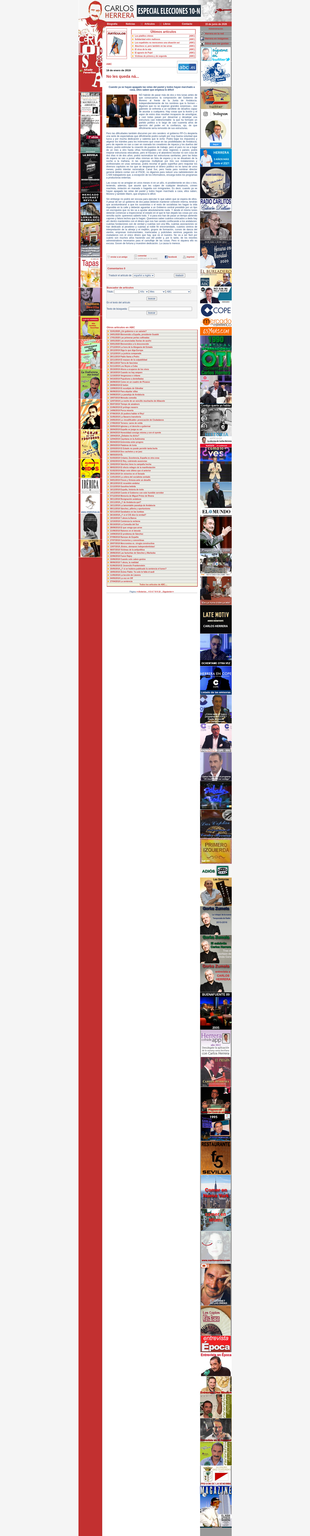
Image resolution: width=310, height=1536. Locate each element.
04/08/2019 (115, 395)
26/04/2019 (115, 429)
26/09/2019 (115, 382)
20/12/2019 (115, 350)
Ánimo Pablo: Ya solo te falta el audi (137, 572)
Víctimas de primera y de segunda (151, 56)
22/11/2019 (115, 360)
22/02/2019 (115, 461)
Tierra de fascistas (129, 363)
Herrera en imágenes (217, 38)
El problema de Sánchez (131, 534)
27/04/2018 (115, 581)
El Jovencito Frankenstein (132, 565)
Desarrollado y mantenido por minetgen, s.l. (153, 1533)
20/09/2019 (115, 385)
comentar (142, 256)
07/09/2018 (115, 537)
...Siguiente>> (167, 592)
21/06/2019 (115, 407)
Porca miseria (126, 410)
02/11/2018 (115, 512)
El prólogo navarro (129, 407)
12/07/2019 (115, 401)
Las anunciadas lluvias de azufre (135, 341)
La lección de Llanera (130, 575)
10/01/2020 (115, 341)
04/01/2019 (115, 480)
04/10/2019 (115, 379)
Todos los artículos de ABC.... (153, 584)
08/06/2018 (115, 562)
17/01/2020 (115, 338)
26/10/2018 (115, 515)
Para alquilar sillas (129, 391)
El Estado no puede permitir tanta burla (138, 448)
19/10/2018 (115, 518)
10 (159, 592)
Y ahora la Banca (128, 518)
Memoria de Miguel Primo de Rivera (137, 496)
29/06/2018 (115, 553)
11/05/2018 (115, 575)
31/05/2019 (115, 417)
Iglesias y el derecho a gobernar (135, 426)
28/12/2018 (115, 483)
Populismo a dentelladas (132, 379)
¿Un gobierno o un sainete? (133, 331)
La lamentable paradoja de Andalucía (137, 505)
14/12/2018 (115, 493)
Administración (216, 29)
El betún (124, 385)
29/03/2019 (115, 445)
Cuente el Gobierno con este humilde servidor (142, 493)
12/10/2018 (115, 521)
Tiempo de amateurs (130, 404)
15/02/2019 (115, 464)
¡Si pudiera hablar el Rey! (132, 414)
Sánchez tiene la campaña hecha (135, 464)
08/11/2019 (115, 363)
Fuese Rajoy (126, 556)
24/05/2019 (115, 420)
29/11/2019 (115, 357)
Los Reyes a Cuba (128, 366)
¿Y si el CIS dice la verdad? (133, 515)
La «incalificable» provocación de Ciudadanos (142, 420)
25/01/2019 (115, 474)
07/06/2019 (115, 414)
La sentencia (126, 581)
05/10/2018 (115, 524)
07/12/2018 (115, 496)
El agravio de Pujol (143, 53)
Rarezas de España (129, 537)
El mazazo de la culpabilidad (133, 360)
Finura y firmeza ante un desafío (135, 480)
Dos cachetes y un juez (131, 452)
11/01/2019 (115, 477)
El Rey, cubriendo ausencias (133, 461)
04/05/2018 (115, 578)
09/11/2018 (115, 509)
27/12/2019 (115, 347)
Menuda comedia (128, 398)
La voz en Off (126, 578)
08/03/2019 (115, 455)
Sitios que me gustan (217, 43)
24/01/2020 (115, 334)
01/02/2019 (115, 471)
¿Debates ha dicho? (129, 436)
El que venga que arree (131, 528)
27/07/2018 (115, 540)
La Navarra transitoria (130, 417)
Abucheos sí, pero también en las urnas (153, 46)
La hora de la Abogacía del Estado (136, 347)
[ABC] (192, 36)
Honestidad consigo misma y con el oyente (140, 433)
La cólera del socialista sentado (135, 477)
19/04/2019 (115, 436)
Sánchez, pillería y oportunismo (135, 509)
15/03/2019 (115, 452)
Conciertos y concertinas (132, 540)
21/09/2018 (115, 531)
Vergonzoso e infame (130, 376)
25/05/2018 (115, 569)
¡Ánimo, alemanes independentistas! (137, 547)
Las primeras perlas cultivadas (134, 338)
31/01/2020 (115, 331)
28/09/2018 (115, 528)
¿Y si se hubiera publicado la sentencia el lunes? (143, 569)
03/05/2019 (115, 426)
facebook (172, 257)
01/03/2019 (115, 458)
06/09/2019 (115, 391)
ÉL (121, 455)
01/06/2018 (115, 565)
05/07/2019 (115, 404)
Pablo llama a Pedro (129, 357)
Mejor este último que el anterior (135, 471)
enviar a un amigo (119, 257)
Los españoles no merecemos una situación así (157, 43)
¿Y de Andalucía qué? (130, 502)
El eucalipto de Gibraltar (131, 388)
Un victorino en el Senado (132, 474)
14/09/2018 (115, 534)
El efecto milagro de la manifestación (137, 467)
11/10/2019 (115, 376)
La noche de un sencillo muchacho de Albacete (142, 401)
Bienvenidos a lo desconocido (134, 344)
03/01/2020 (115, 344)
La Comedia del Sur (129, 524)
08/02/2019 (115, 467)
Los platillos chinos (144, 36)
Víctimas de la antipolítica (132, 550)
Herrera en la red (214, 33)
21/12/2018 (115, 486)
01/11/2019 (115, 366)
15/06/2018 (115, 559)
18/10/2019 (115, 372)
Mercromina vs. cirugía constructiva (137, 543)
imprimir (191, 257)
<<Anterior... (142, 592)
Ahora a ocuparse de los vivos (134, 369)
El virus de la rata (143, 49)
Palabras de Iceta (128, 445)
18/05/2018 (115, 572)
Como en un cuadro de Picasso (135, 382)
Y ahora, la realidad (129, 562)
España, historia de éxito (132, 490)
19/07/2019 (115, 398)
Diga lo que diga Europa (131, 350)
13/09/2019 (115, 388)
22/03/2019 (115, 448)
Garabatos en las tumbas (132, 512)
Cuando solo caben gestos (133, 559)
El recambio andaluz (130, 483)
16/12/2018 (115, 490)
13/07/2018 (115, 547)
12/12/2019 (115, 353)
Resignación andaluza (130, 499)
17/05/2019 (115, 423)
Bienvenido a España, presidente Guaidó (139, 334)
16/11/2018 (115, 505)
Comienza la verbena (130, 521)
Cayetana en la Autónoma (132, 439)
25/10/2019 (115, 369)
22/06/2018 (115, 556)
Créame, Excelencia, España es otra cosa (139, 458)
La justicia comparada (130, 353)
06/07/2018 (115, 550)
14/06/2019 (115, 410)
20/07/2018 (115, 543)
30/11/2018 (115, 499)
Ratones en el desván (130, 531)
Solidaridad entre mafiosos (147, 39)
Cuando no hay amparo (131, 372)
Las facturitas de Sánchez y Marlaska (137, 553)
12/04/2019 (115, 439)
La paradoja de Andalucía (132, 395)
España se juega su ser (131, 429)
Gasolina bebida (128, 486)
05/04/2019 (115, 442)
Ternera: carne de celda (131, 423)
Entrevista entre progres (131, 442)
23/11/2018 (115, 502)
